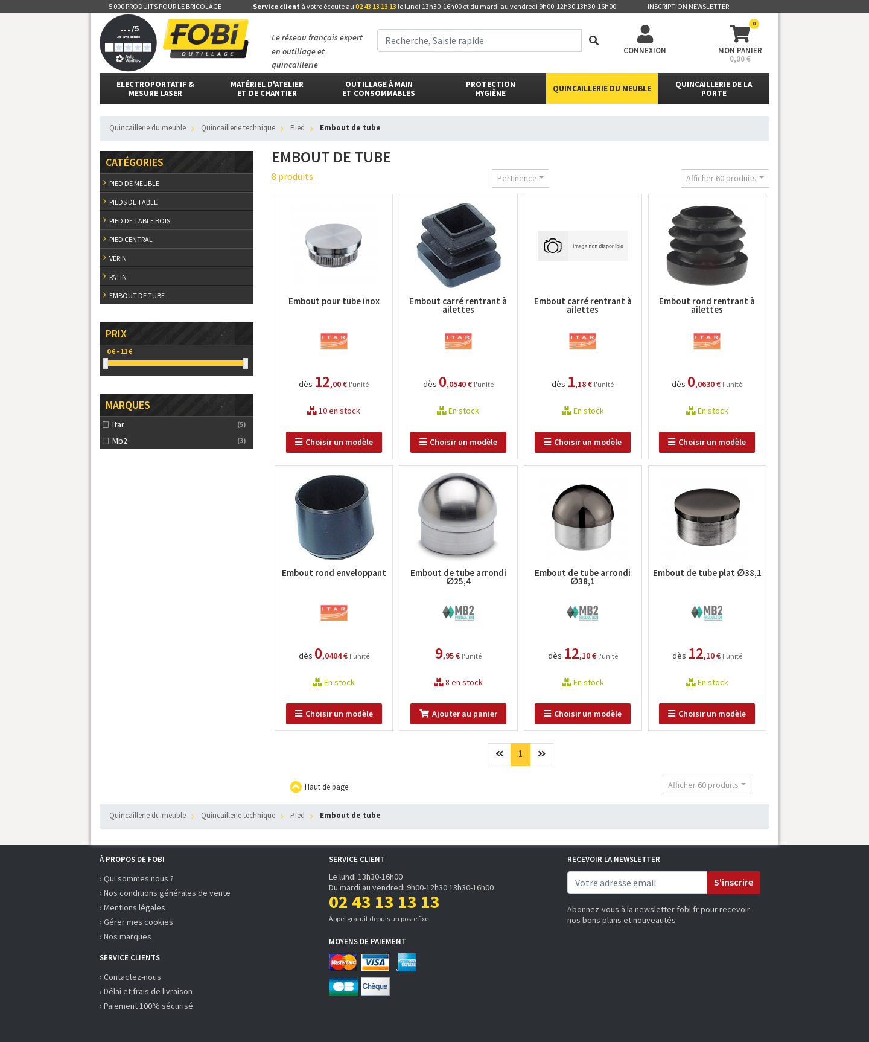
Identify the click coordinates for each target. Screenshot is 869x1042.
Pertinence (517, 178)
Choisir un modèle (334, 441)
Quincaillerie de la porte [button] (713, 88)
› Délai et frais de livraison (146, 991)
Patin (118, 276)
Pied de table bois (139, 220)
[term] (479, 40)
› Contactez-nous (130, 976)
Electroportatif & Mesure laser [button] (155, 88)
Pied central (131, 239)
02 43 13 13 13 (375, 6)
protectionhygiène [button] (490, 88)
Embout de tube (137, 295)
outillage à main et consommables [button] (378, 88)
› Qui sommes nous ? (137, 878)
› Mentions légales (132, 907)
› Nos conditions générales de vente (165, 892)
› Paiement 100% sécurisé (146, 1005)
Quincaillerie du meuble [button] (602, 88)
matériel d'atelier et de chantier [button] (267, 88)
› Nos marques (125, 936)
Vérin (118, 258)
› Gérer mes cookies (136, 921)
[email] (637, 882)
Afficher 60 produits (721, 178)
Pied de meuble (134, 183)
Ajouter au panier (458, 713)
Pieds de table (133, 201)
